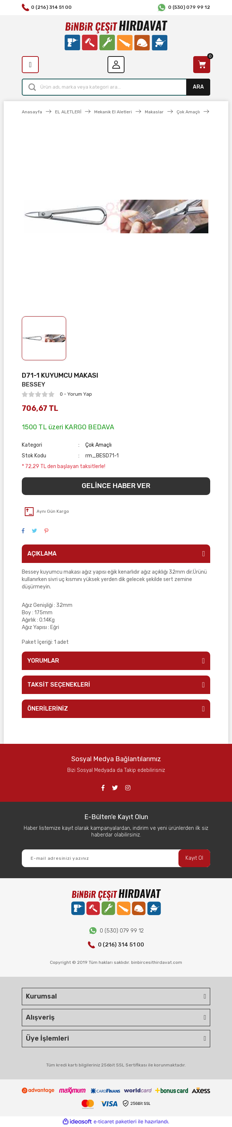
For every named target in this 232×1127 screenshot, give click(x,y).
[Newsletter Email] (116, 858)
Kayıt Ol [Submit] (194, 858)
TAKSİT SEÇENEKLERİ (58, 684)
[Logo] (116, 36)
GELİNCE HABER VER (116, 485)
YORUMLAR (43, 660)
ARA (198, 87)
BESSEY (33, 384)
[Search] (116, 87)
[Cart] (201, 64)
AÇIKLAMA (42, 553)
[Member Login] (116, 64)
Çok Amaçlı (98, 445)
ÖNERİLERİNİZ (47, 708)
